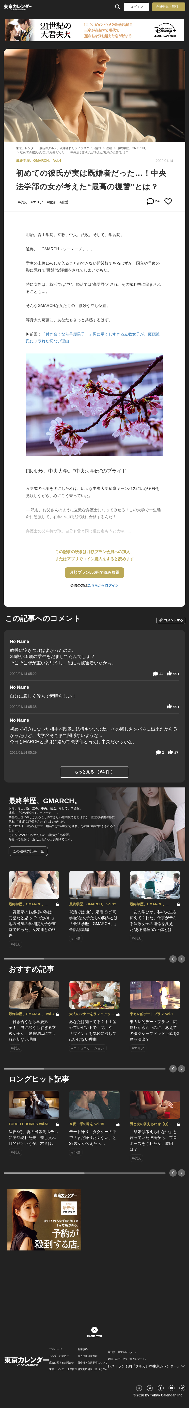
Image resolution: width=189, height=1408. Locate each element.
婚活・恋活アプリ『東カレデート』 (127, 1359)
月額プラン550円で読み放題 (95, 572)
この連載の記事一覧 (28, 851)
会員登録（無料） (168, 6)
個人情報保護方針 (87, 1356)
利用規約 (83, 1349)
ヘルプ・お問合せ (59, 1356)
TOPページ (55, 1349)
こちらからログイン (103, 585)
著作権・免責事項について (92, 1362)
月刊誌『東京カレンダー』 (122, 1352)
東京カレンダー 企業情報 (63, 1369)
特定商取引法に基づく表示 (92, 1369)
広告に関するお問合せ (61, 1362)
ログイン (136, 7)
